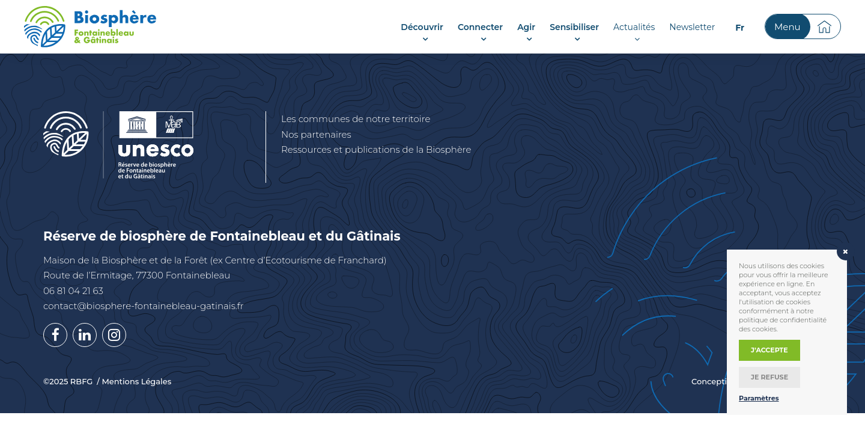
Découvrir (422, 27)
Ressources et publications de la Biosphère (376, 149)
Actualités (634, 27)
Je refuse (769, 377)
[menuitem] (739, 27)
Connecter (480, 27)
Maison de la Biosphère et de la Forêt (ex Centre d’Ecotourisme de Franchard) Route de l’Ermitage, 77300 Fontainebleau (215, 267)
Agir (526, 27)
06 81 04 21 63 (73, 290)
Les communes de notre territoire (355, 118)
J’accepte (769, 350)
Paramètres (759, 398)
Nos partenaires (316, 134)
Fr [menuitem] (739, 27)
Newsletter (692, 27)
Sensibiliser (574, 27)
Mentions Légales (136, 381)
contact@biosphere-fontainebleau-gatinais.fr (143, 306)
